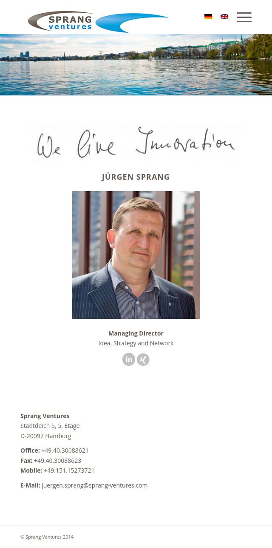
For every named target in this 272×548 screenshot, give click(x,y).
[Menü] (240, 17)
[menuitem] (240, 17)
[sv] (112, 17)
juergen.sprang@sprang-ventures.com (94, 485)
